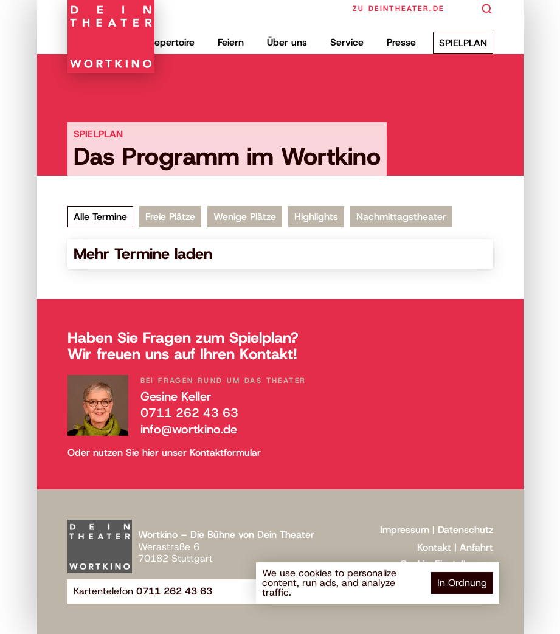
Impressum (404, 529)
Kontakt (434, 547)
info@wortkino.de (188, 429)
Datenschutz (465, 529)
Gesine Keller (176, 396)
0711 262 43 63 (189, 413)
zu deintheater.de (398, 8)
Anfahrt (476, 547)
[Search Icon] (487, 9)
